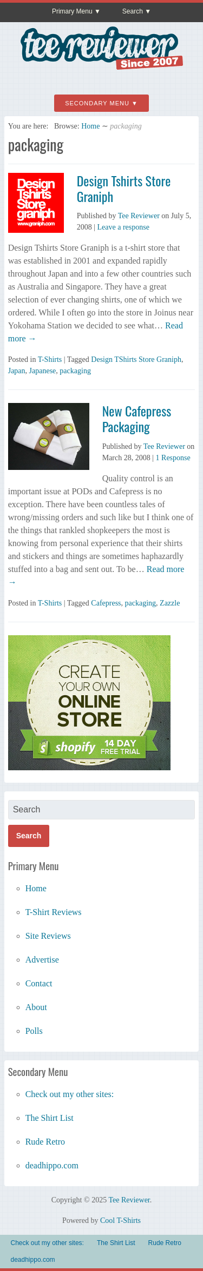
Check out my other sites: (69, 1094)
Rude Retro (45, 1141)
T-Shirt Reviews (53, 912)
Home (90, 126)
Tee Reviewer (139, 216)
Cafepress (106, 603)
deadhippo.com (51, 1165)
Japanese (42, 371)
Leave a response (123, 227)
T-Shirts (50, 359)
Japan (16, 371)
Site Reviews (48, 935)
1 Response (173, 458)
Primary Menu (72, 11)
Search (132, 11)
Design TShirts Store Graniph (136, 359)
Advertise (42, 959)
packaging (75, 371)
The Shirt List (49, 1117)
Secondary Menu (97, 103)
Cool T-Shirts (120, 1220)
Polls (34, 1030)
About (36, 1007)
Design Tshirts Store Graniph (124, 188)
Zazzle (170, 603)
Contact (39, 983)
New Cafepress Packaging (136, 418)
